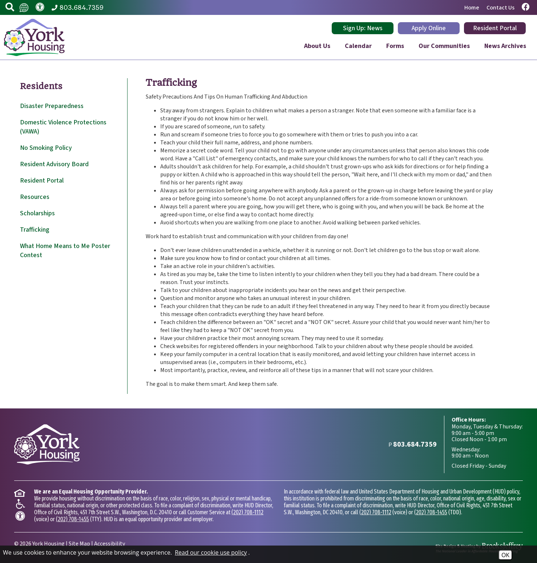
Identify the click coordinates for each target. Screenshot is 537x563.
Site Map (79, 544)
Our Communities (444, 46)
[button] (9, 7)
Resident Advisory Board (54, 164)
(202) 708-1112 (247, 512)
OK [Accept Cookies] (505, 555)
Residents (41, 86)
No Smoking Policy (46, 147)
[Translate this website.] (24, 7)
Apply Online (429, 28)
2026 (25, 544)
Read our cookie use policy (211, 552)
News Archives (505, 46)
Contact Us (500, 8)
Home (471, 8)
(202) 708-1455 (72, 519)
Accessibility (109, 544)
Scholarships (37, 213)
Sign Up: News (363, 28)
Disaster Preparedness (52, 106)
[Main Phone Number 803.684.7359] (77, 7)
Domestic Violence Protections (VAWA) (63, 127)
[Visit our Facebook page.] (525, 7)
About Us (317, 46)
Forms (395, 46)
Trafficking (34, 229)
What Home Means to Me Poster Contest (65, 250)
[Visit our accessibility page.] (40, 7)
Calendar (358, 46)
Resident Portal (495, 28)
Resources (34, 196)
